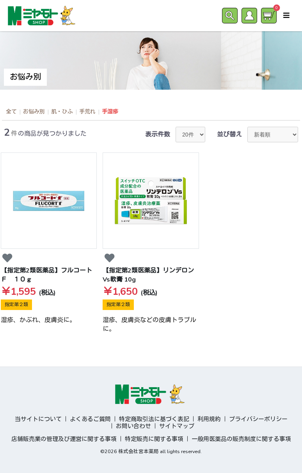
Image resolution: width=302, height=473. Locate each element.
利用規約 (209, 419)
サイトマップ (176, 426)
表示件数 (157, 134)
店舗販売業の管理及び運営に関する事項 (64, 439)
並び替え (229, 134)
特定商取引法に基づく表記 (154, 419)
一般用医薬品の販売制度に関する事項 (241, 439)
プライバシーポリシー (258, 419)
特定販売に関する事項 (154, 439)
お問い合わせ (133, 426)
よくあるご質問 (90, 419)
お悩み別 (34, 111)
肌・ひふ (62, 111)
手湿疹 (110, 111)
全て (11, 111)
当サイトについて (38, 419)
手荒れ (87, 111)
